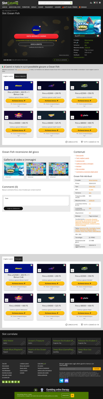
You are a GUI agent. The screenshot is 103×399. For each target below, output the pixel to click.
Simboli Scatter (94, 224)
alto (86, 45)
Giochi (4, 7)
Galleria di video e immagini (84, 164)
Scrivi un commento (61, 60)
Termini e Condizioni (43, 368)
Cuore (98, 228)
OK (72, 395)
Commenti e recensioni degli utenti (87, 172)
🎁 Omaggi (83, 7)
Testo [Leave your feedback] (36, 201)
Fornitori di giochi (7, 373)
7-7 (90, 213)
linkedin (3, 381)
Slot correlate (80, 169)
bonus (33, 7)
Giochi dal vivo (14, 7)
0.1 (90, 204)
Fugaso (80, 352)
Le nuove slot (5, 377)
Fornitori (26, 7)
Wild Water (8, 340)
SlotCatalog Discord (66, 380)
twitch (15, 381)
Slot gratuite (5, 366)
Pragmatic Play (57, 343)
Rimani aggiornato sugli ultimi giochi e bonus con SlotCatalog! (76, 364)
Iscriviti (97, 369)
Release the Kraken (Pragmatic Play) (64, 340)
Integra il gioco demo (64, 55)
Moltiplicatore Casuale (89, 222)
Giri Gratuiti (87, 221)
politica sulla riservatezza (45, 370)
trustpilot (18, 381)
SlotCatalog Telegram (61, 380)
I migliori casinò (24, 363)
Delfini (77, 230)
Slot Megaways (6, 370)
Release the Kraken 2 (87, 340)
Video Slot (92, 186)
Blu (87, 228)
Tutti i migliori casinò (82, 158)
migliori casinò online (23, 69)
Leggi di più (65, 395)
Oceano (77, 231)
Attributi (78, 166)
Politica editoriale (42, 375)
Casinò (40, 7)
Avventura (82, 228)
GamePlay (56, 352)
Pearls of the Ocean (37, 349)
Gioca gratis (36, 44)
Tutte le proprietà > (79, 57)
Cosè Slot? (42, 363)
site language (94, 2)
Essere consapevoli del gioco (20, 104)
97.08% (87, 43)
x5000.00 (87, 47)
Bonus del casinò (24, 366)
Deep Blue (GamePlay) (63, 349)
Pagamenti (49, 7)
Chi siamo (40, 366)
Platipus (30, 352)
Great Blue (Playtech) (12, 349)
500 (90, 208)
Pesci (86, 231)
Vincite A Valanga (80, 225)
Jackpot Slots (5, 368)
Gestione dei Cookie (43, 373)
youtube (6, 381)
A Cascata (88, 219)
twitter (9, 381)
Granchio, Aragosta (86, 230)
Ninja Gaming (89, 40)
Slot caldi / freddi (70, 7)
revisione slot (80, 161)
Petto (90, 231)
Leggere (58, 7)
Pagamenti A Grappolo (82, 224)
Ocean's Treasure (36, 340)
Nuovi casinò (23, 368)
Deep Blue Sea (84, 349)
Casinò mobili (23, 370)
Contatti (22, 373)
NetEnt (5, 343)
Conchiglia (92, 228)
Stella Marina (97, 231)
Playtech (5, 352)
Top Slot (4, 363)
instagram (12, 381)
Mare (94, 230)
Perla (82, 231)
